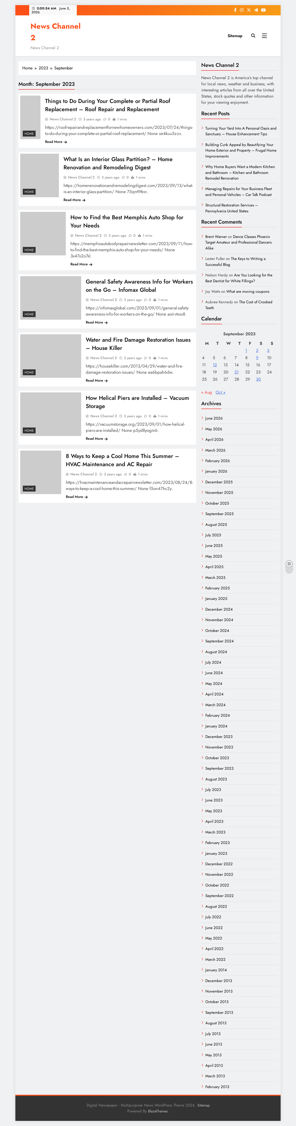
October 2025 (217, 503)
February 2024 (217, 715)
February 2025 (217, 588)
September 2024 (219, 641)
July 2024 (213, 662)
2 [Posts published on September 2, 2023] (257, 350)
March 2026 (215, 450)
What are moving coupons (247, 291)
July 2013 (212, 1034)
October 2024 (217, 630)
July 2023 (213, 790)
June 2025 (214, 545)
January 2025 (216, 598)
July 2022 (213, 917)
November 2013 (218, 991)
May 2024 (213, 683)
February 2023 (217, 843)
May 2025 (213, 556)
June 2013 (213, 1044)
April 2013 (214, 1065)
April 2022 (214, 949)
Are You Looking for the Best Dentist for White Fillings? (238, 278)
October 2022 (217, 885)
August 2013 (215, 1023)
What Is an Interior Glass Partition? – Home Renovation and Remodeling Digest (118, 163)
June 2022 (214, 928)
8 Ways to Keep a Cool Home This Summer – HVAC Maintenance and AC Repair (122, 460)
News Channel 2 (63, 119)
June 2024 (214, 673)
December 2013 (218, 981)
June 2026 (214, 418)
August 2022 (216, 906)
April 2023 (214, 821)
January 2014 (216, 970)
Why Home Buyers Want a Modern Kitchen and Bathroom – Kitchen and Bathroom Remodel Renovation (240, 172)
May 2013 (213, 1055)
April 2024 (214, 694)
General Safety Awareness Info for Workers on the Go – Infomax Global (139, 285)
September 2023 (219, 768)
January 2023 (216, 853)
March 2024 (215, 705)
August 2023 (216, 779)
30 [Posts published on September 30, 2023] (258, 379)
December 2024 (219, 609)
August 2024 (216, 652)
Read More (56, 141)
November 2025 (219, 492)
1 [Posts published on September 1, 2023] (246, 350)
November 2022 (219, 874)
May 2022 (213, 938)
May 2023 (213, 811)
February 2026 (217, 461)
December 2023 (218, 736)
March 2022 (215, 959)
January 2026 (216, 471)
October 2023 (217, 758)
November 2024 (219, 620)
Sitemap (235, 36)
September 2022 (219, 896)
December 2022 (219, 864)
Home (29, 133)
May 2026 (213, 429)
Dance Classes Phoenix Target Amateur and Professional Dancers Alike (238, 242)
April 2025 (214, 567)
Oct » (220, 392)
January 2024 (216, 726)
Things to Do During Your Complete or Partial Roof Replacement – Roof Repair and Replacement (107, 105)
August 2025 (216, 524)
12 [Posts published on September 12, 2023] (215, 365)
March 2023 (215, 832)
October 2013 (216, 1002)
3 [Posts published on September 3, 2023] (268, 350)
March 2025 (215, 577)
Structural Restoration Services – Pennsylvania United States (231, 208)
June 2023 (214, 800)
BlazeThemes (158, 1111)
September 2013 (219, 1012)
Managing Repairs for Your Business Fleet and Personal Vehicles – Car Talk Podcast (238, 191)
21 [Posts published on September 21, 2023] (237, 372)
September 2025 (219, 514)
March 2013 (215, 1076)
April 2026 (214, 439)
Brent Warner (216, 236)
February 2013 (217, 1087)
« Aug (206, 392)
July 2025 (213, 535)
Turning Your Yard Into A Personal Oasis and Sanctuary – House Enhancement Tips (241, 131)
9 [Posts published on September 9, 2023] (257, 358)
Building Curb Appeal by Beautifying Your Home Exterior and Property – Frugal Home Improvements (241, 150)
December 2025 (218, 482)
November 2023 (219, 747)
